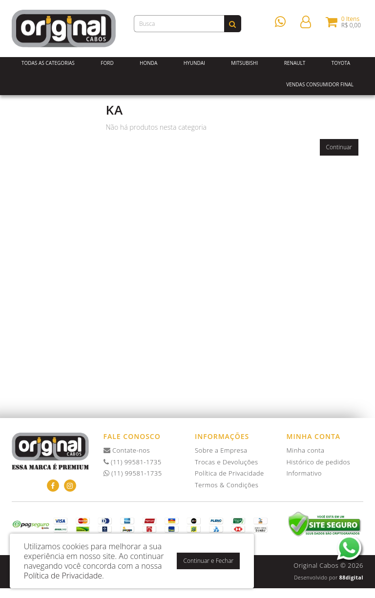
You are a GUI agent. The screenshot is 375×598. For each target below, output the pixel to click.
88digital (351, 577)
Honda (148, 63)
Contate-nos (127, 450)
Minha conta (306, 450)
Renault (295, 63)
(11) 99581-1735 (133, 462)
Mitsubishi (244, 63)
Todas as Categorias (48, 63)
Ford (107, 63)
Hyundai (194, 63)
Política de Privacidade (229, 473)
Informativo (304, 473)
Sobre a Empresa (221, 450)
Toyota (341, 63)
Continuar (339, 147)
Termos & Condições (226, 484)
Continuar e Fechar (208, 561)
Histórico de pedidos (319, 462)
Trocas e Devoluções (226, 462)
